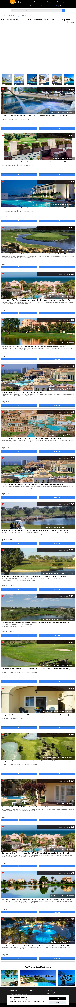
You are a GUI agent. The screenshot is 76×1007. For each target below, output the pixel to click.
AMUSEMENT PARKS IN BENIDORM (66, 978)
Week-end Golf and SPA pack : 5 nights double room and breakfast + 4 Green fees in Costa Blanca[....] (36, 208)
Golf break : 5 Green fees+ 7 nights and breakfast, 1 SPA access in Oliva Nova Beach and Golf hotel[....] (37, 945)
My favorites (50, 2)
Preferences (57, 1002)
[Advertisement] (12, 49)
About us (32, 990)
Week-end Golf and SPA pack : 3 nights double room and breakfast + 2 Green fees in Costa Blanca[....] (36, 162)
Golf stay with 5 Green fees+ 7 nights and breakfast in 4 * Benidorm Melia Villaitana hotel (32, 438)
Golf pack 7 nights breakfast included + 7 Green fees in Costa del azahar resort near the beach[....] (35, 715)
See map (71, 22)
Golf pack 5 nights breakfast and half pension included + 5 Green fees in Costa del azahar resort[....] (36, 669)
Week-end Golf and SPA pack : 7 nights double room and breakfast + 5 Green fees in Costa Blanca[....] (36, 254)
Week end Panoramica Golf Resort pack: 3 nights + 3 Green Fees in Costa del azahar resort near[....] (36, 530)
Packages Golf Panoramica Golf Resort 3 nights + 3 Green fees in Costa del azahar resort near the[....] (36, 807)
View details (57, 128)
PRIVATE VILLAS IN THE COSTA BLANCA (38, 977)
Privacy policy (33, 993)
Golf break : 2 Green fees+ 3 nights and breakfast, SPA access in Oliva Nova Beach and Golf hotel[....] (36, 853)
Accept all (58, 998)
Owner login (60, 2)
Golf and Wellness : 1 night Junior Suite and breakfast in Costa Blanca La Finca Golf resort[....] (34, 346)
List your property (39, 2)
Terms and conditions (35, 992)
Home (26, 5)
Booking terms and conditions (47, 5)
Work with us (33, 995)
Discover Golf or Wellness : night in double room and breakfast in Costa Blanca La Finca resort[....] (35, 116)
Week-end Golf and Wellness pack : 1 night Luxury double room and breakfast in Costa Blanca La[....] (36, 300)
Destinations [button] (33, 5)
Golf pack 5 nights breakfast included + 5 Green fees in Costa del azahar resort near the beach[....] (35, 622)
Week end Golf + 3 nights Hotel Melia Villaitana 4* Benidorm (23, 392)
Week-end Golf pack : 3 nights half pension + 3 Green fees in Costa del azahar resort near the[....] (35, 576)
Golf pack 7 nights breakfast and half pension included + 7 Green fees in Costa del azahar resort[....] (36, 761)
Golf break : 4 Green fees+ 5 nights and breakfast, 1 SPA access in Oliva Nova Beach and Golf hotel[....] (37, 899)
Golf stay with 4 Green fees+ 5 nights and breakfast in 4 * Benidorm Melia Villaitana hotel (32, 484)
